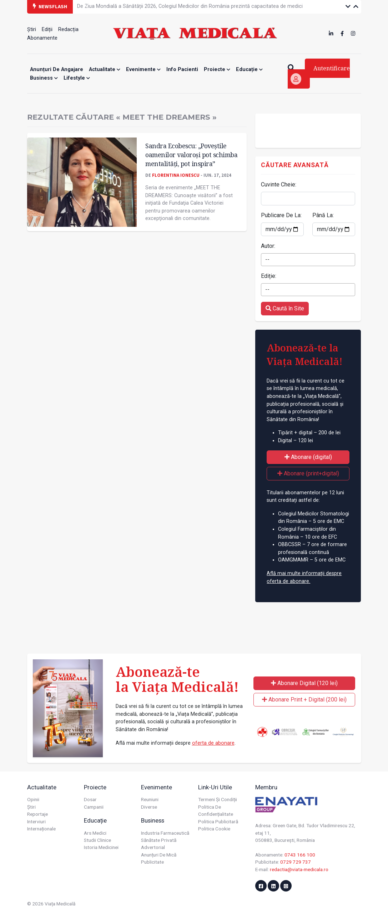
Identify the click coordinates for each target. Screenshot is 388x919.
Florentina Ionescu (176, 175)
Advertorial (153, 847)
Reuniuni (149, 799)
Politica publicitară (218, 821)
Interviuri (36, 821)
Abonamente (42, 38)
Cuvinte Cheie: (278, 184)
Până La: (323, 215)
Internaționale (41, 828)
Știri (31, 29)
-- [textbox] (267, 259)
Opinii (33, 799)
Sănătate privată (158, 840)
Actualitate (104, 69)
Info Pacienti (182, 69)
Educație (249, 69)
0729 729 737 (295, 862)
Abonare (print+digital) (308, 473)
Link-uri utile (215, 787)
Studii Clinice (97, 840)
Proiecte (217, 69)
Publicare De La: (281, 215)
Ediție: (268, 276)
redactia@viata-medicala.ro (299, 869)
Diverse (149, 807)
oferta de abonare (213, 743)
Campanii (94, 807)
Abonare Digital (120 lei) (304, 683)
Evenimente (143, 69)
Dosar (90, 799)
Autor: (268, 246)
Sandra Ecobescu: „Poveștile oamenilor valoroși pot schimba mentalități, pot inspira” (191, 154)
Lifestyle (77, 78)
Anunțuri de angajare (56, 69)
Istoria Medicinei (101, 847)
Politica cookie (214, 828)
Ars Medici (95, 833)
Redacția (68, 29)
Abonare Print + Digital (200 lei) (304, 699)
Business (44, 78)
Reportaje (37, 814)
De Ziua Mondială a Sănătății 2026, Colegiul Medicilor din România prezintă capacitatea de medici (190, 6)
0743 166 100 (299, 855)
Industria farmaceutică (165, 833)
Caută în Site (285, 308)
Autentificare (320, 74)
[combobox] (308, 259)
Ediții (47, 29)
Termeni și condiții (217, 799)
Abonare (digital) (308, 457)
